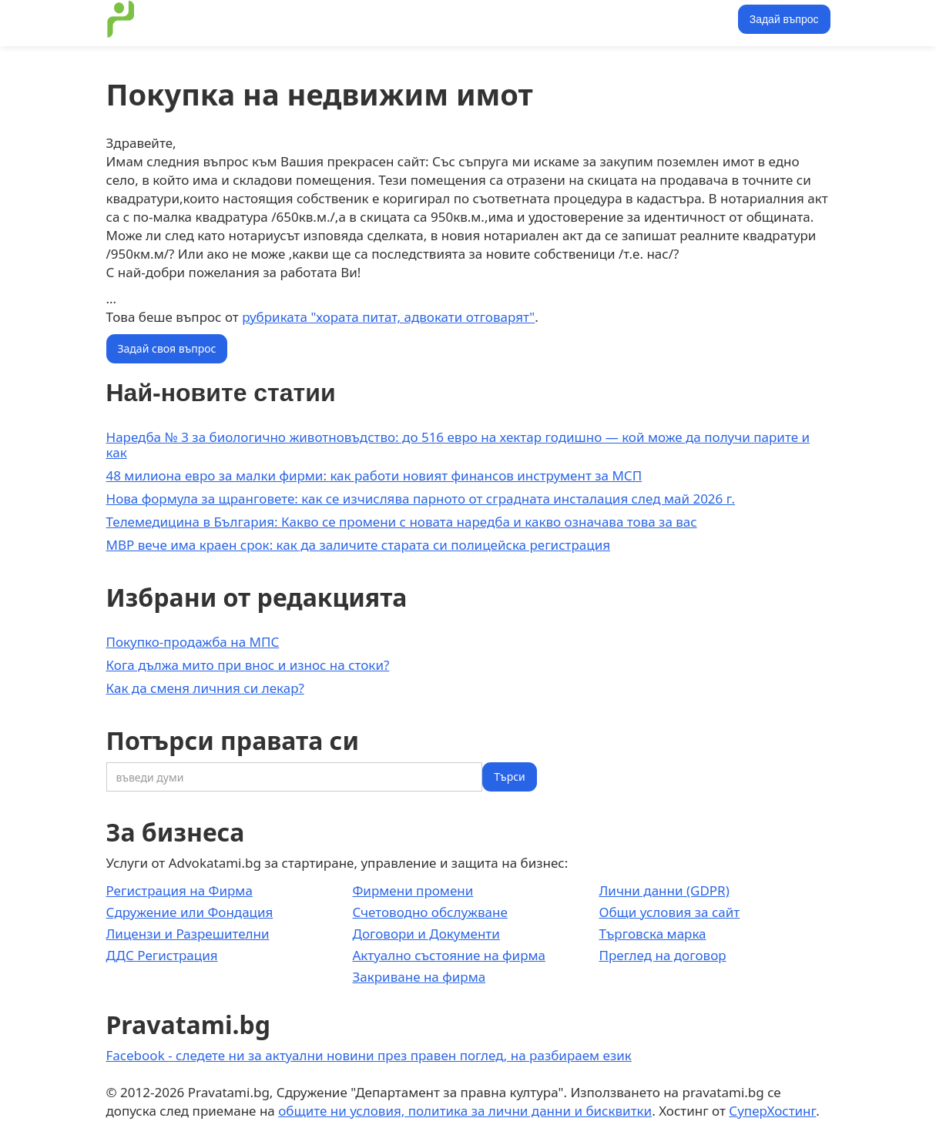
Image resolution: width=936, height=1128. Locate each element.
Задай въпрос (784, 19)
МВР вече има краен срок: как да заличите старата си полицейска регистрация (358, 545)
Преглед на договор (662, 955)
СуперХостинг (772, 1111)
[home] (121, 19)
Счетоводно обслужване (429, 912)
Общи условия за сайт (669, 912)
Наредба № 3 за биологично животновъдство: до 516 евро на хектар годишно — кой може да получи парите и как (458, 444)
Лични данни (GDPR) (664, 890)
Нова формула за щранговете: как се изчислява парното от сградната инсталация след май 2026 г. (421, 498)
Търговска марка (652, 933)
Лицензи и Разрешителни (188, 933)
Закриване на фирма (418, 977)
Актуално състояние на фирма (448, 955)
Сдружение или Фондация (189, 912)
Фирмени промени (412, 890)
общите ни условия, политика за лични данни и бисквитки (465, 1111)
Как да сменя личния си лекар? (205, 688)
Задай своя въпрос (167, 348)
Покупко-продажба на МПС (193, 642)
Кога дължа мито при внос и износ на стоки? (248, 665)
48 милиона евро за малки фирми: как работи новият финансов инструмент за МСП (374, 475)
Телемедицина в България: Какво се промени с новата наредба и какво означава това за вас (401, 522)
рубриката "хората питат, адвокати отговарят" (388, 317)
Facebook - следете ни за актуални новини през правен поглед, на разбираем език (369, 1055)
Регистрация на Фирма (179, 890)
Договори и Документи (425, 933)
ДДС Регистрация (162, 955)
